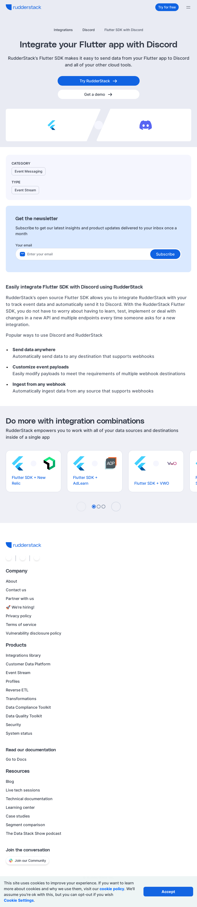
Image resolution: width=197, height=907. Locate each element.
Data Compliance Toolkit (28, 707)
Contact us (16, 589)
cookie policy (112, 888)
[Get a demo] (99, 94)
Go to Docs (16, 759)
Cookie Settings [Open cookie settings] (19, 900)
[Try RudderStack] (99, 81)
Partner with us (20, 598)
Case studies (18, 816)
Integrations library (23, 655)
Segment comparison (25, 824)
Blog (10, 781)
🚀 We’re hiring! (20, 607)
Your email (23, 245)
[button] (165, 254)
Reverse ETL (17, 690)
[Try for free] (167, 7)
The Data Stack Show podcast (33, 833)
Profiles (13, 681)
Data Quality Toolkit (24, 716)
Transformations (21, 698)
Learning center (20, 807)
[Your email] (104, 254)
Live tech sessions (23, 790)
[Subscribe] (165, 254)
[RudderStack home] (23, 7)
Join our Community (27, 860)
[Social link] (9, 558)
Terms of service (21, 624)
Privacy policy (18, 615)
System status (19, 733)
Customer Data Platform (28, 664)
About (11, 581)
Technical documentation (29, 798)
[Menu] (188, 7)
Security (13, 724)
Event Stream (18, 672)
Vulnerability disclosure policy (33, 633)
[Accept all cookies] (168, 891)
